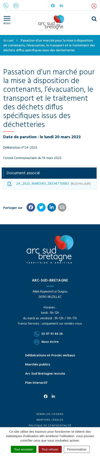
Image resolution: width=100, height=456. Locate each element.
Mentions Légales (50, 420)
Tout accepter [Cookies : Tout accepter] (23, 449)
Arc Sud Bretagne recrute (45, 374)
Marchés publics (37, 364)
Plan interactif (36, 383)
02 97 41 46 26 (48, 334)
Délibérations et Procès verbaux (50, 355)
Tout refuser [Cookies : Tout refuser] (50, 449)
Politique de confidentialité (50, 426)
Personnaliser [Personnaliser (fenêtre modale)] (77, 449)
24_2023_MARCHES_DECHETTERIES (49, 184)
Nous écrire (46, 342)
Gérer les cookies (50, 414)
